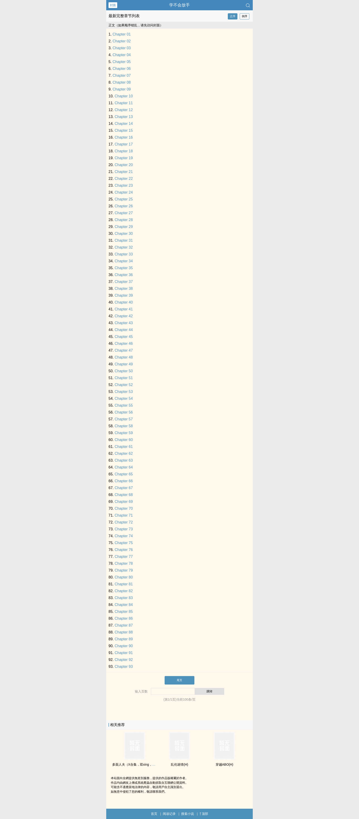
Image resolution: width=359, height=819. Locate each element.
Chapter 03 (122, 48)
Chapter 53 (124, 392)
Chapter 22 (124, 179)
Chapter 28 (124, 220)
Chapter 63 (124, 460)
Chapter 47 (124, 350)
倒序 (244, 16)
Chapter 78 (124, 563)
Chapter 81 (124, 584)
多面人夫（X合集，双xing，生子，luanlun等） (145, 764)
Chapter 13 (124, 117)
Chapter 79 (124, 570)
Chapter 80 (124, 577)
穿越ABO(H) (224, 764)
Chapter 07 (122, 75)
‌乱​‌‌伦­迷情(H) (179, 764)
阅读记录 (169, 814)
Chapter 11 (124, 103)
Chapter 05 (122, 62)
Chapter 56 (124, 412)
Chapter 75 (124, 543)
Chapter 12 (124, 110)
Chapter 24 (124, 192)
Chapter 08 (122, 82)
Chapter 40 (124, 302)
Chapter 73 (124, 529)
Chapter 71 (124, 515)
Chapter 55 (124, 405)
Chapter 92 (124, 660)
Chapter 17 (124, 144)
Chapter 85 (124, 612)
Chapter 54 (124, 398)
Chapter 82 (124, 591)
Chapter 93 (124, 666)
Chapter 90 (124, 646)
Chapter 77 (124, 557)
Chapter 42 (124, 316)
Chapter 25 (124, 199)
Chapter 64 (124, 467)
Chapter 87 (124, 625)
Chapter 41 (124, 309)
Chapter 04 (122, 55)
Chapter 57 (124, 419)
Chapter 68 (124, 495)
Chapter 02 (122, 41)
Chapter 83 (124, 598)
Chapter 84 (124, 605)
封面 (113, 5)
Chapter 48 (124, 357)
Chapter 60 (124, 440)
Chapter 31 (124, 240)
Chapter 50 (124, 371)
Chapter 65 (124, 474)
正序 (232, 16)
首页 (154, 814)
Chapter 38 (124, 288)
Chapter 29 (124, 227)
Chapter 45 (124, 337)
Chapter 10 (124, 96)
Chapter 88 (124, 632)
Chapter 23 (124, 185)
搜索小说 (187, 814)
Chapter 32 (124, 247)
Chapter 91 (124, 653)
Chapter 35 (124, 268)
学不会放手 (179, 5)
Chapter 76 (124, 550)
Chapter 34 (124, 261)
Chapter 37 (124, 282)
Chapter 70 (124, 508)
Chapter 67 (124, 488)
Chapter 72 (124, 522)
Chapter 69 (124, 502)
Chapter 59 (124, 433)
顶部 (203, 814)
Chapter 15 (124, 130)
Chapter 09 (122, 89)
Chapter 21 (124, 172)
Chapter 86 (124, 618)
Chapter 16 (124, 137)
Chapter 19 (124, 158)
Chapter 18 (124, 151)
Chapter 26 (124, 206)
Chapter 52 (124, 385)
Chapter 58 (124, 426)
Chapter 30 (124, 234)
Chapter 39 (124, 295)
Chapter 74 (124, 536)
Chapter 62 (124, 453)
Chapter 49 (124, 364)
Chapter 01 (122, 34)
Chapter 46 (124, 343)
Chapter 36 (124, 275)
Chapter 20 (124, 165)
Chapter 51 (124, 378)
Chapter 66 (124, 481)
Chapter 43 (124, 323)
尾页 (179, 680)
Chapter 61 (124, 447)
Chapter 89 (124, 639)
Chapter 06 (122, 69)
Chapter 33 (124, 254)
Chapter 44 (124, 330)
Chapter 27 (124, 213)
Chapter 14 (124, 124)
